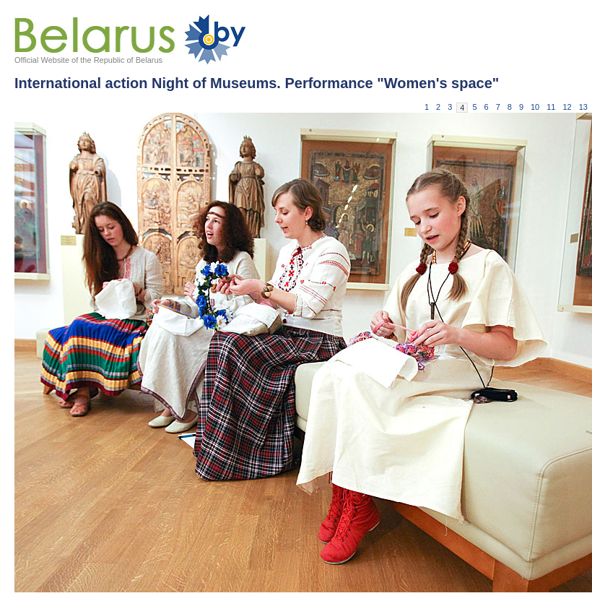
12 (567, 107)
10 (535, 107)
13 (583, 107)
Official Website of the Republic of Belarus (88, 60)
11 (551, 107)
